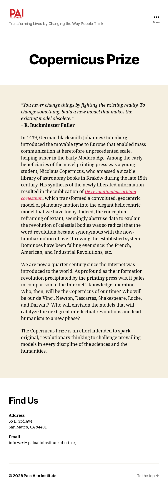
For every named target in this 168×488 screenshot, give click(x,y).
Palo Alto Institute (40, 475)
